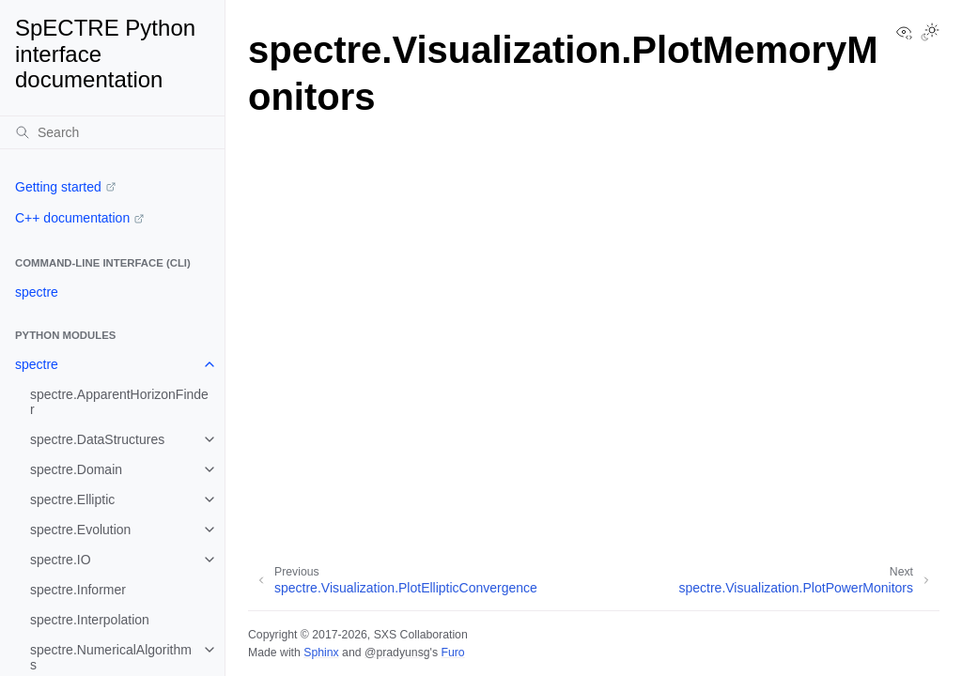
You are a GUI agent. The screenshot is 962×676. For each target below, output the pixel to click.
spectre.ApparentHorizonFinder (119, 402)
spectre (36, 292)
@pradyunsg (397, 652)
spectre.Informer (78, 589)
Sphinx (320, 652)
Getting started (58, 186)
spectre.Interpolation (89, 619)
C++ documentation (72, 217)
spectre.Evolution (80, 529)
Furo (452, 652)
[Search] (112, 132)
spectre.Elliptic (72, 499)
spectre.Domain (76, 469)
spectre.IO (60, 559)
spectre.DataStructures (97, 439)
